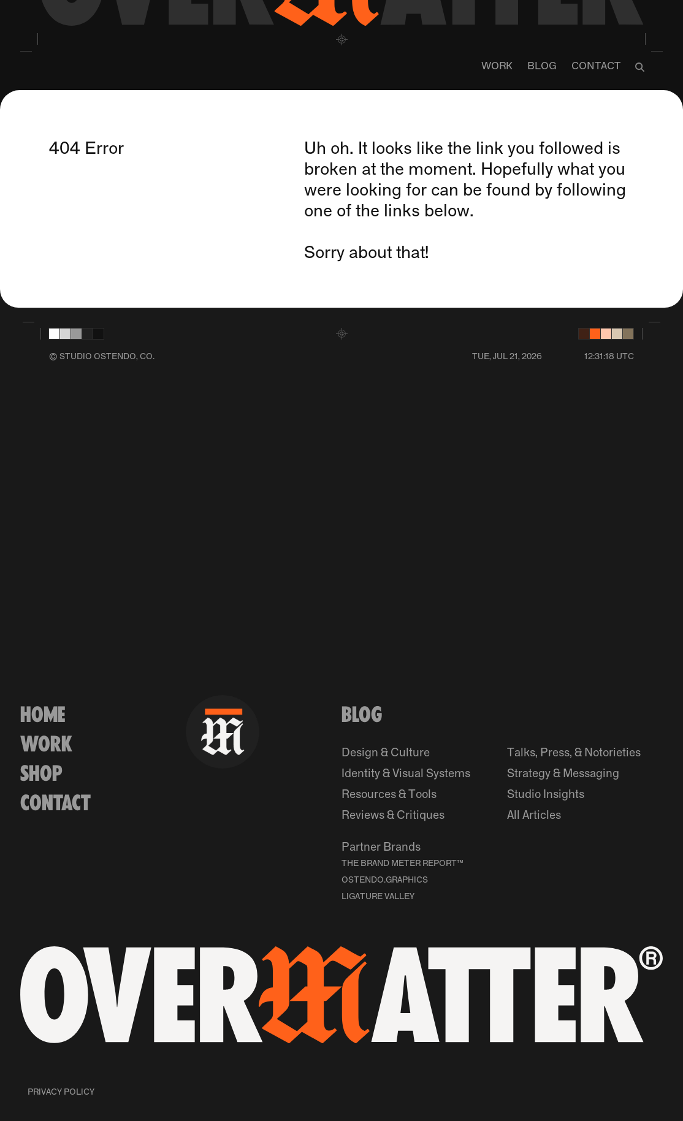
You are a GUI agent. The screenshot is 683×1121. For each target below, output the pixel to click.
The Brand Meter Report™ (403, 863)
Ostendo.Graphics (385, 880)
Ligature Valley (378, 896)
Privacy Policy (61, 1092)
